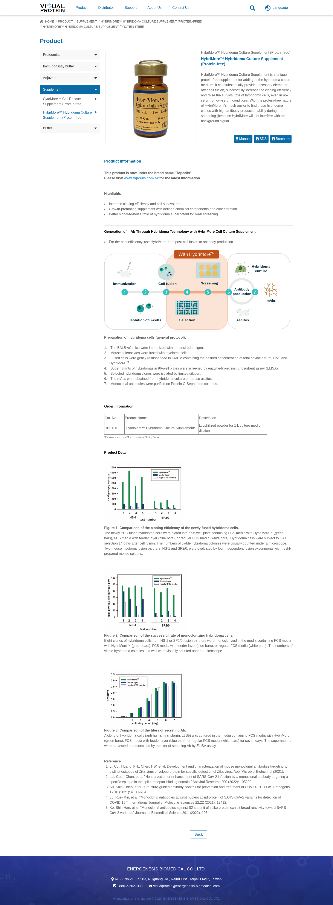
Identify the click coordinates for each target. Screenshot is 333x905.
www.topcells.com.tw (141, 178)
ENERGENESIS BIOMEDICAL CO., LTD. (191, 898)
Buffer (47, 128)
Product (65, 21)
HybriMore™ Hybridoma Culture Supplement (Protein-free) (151, 21)
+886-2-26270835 (131, 886)
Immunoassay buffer (58, 66)
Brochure (281, 139)
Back (199, 834)
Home (49, 21)
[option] (151, 97)
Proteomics (51, 54)
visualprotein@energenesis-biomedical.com (186, 886)
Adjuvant (49, 78)
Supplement (87, 21)
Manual (243, 139)
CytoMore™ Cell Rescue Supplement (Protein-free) (62, 101)
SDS (261, 139)
